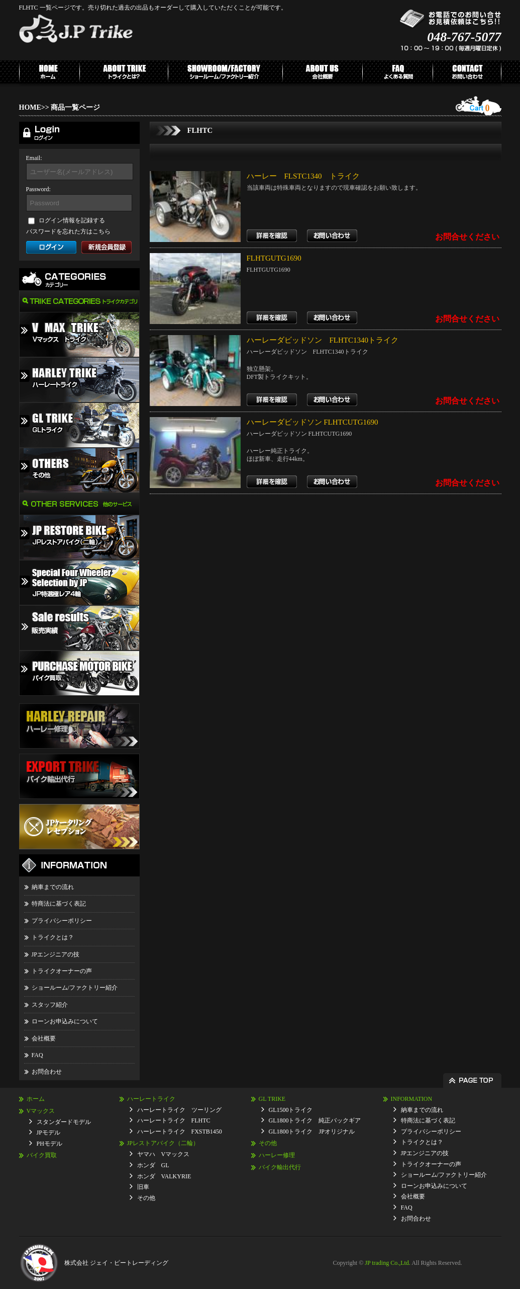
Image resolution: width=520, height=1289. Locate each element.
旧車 (143, 1186)
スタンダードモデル (64, 1121)
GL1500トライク (291, 1109)
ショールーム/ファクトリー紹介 (75, 987)
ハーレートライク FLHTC (174, 1120)
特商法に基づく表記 (59, 903)
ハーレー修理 (277, 1155)
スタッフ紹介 (50, 1004)
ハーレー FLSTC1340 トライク (303, 176)
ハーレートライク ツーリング (179, 1109)
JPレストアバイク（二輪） (163, 1143)
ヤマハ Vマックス (163, 1154)
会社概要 (44, 1038)
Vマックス (41, 1110)
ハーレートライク (151, 1098)
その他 (146, 1197)
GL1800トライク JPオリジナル (312, 1131)
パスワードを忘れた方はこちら (68, 231)
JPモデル (48, 1132)
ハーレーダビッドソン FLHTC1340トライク (323, 340)
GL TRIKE (272, 1098)
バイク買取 (42, 1155)
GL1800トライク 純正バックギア (315, 1120)
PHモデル (49, 1143)
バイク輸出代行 (280, 1167)
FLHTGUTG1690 (274, 258)
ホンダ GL (153, 1165)
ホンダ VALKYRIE (164, 1176)
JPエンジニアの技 (55, 954)
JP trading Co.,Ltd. (387, 1262)
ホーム (36, 1098)
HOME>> (34, 107)
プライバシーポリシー (62, 920)
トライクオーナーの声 (62, 971)
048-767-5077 (464, 37)
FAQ (37, 1055)
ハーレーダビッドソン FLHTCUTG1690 (312, 422)
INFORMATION (412, 1098)
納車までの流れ (53, 887)
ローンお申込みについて (65, 1021)
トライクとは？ (53, 937)
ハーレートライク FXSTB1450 (179, 1131)
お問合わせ (47, 1071)
